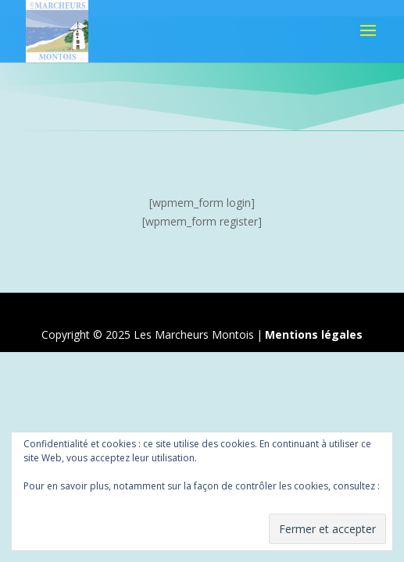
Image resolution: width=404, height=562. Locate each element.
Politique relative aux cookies (87, 500)
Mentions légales (314, 334)
